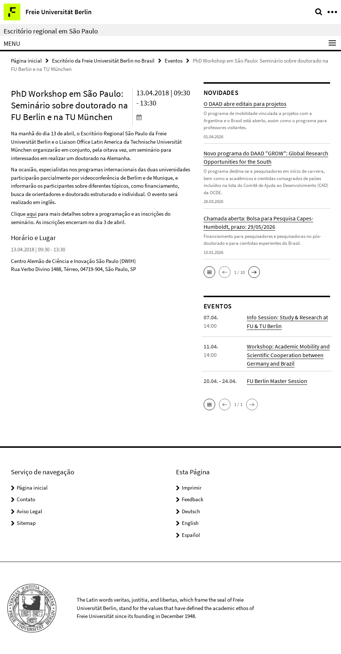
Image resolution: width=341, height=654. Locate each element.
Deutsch (191, 510)
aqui (32, 213)
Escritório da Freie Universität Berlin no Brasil (103, 60)
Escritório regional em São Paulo (51, 31)
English (190, 522)
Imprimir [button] (191, 487)
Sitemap (26, 522)
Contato (26, 499)
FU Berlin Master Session (277, 380)
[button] (209, 272)
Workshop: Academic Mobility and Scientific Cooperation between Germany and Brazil (288, 355)
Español (191, 534)
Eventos (173, 60)
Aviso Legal (29, 510)
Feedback (192, 499)
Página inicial (26, 60)
